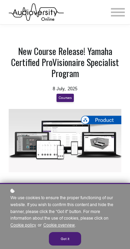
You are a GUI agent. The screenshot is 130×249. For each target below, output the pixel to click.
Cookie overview (59, 225)
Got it (65, 239)
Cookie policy (23, 225)
